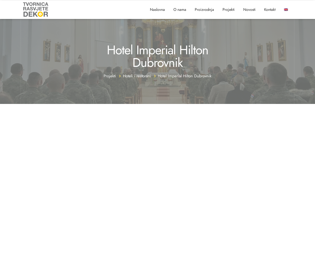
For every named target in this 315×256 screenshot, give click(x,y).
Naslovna (157, 9)
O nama (179, 9)
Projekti (229, 9)
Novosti (249, 9)
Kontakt (269, 9)
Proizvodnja (204, 9)
